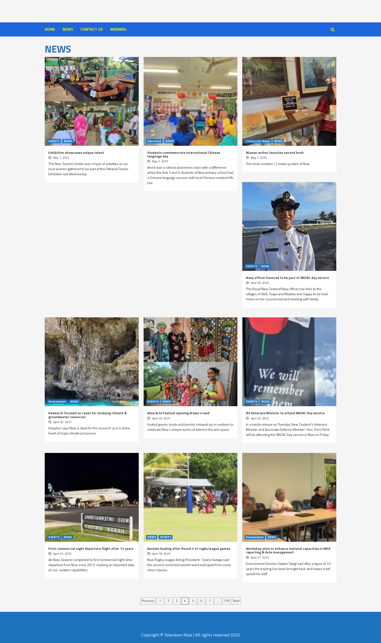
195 (227, 600)
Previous (147, 600)
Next (236, 600)
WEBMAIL (118, 29)
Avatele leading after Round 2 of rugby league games (188, 548)
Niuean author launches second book (274, 152)
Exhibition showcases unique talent (76, 152)
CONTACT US (91, 29)
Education (154, 141)
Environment (57, 401)
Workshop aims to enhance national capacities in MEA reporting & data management (288, 550)
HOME (50, 29)
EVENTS (54, 141)
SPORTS (165, 537)
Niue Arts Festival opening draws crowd (178, 412)
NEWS (67, 29)
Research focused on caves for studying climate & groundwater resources (87, 414)
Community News (258, 141)
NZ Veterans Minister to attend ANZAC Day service (285, 412)
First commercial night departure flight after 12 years (90, 548)
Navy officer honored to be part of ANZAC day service (287, 277)
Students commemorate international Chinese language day (183, 154)
